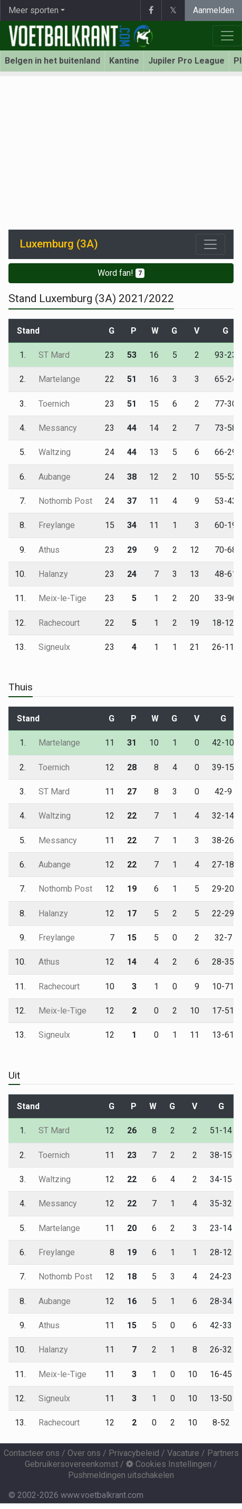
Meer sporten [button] (33, 10)
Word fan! (121, 273)
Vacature (183, 1453)
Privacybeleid (134, 1453)
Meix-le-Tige (62, 598)
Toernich (54, 404)
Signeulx (54, 647)
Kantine (124, 61)
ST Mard (54, 355)
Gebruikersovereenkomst (71, 1464)
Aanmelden (213, 10)
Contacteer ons (32, 1453)
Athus (49, 550)
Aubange (54, 477)
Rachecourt (59, 623)
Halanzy (53, 574)
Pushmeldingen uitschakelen (121, 1475)
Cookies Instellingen (168, 1464)
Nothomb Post (65, 501)
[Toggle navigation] (210, 244)
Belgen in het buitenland (52, 61)
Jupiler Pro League (186, 61)
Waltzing (54, 452)
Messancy (57, 428)
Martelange (59, 379)
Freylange (56, 525)
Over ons (84, 1453)
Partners (223, 1453)
